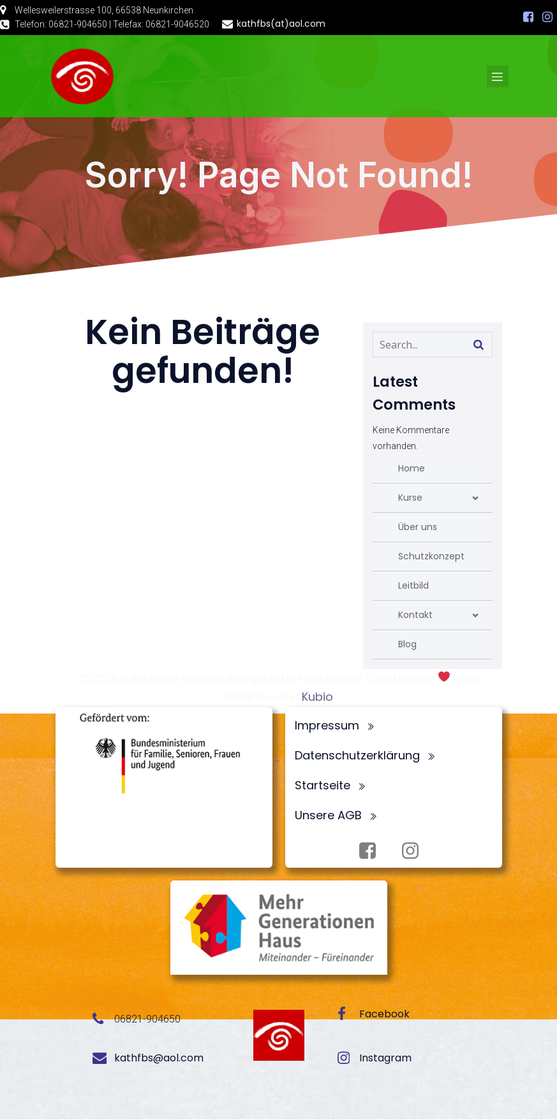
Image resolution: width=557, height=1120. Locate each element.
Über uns (417, 527)
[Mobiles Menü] (498, 76)
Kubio (317, 697)
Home (411, 469)
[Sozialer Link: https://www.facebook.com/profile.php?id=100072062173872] (528, 17)
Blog (407, 644)
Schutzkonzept (431, 556)
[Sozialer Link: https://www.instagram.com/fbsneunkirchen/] (547, 17)
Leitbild (413, 586)
